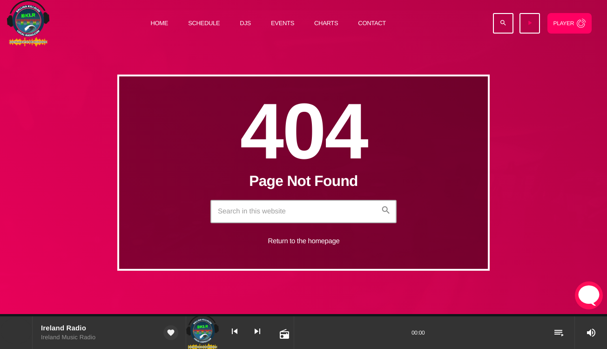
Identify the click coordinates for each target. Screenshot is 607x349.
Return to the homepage (304, 241)
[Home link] (28, 23)
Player (563, 23)
